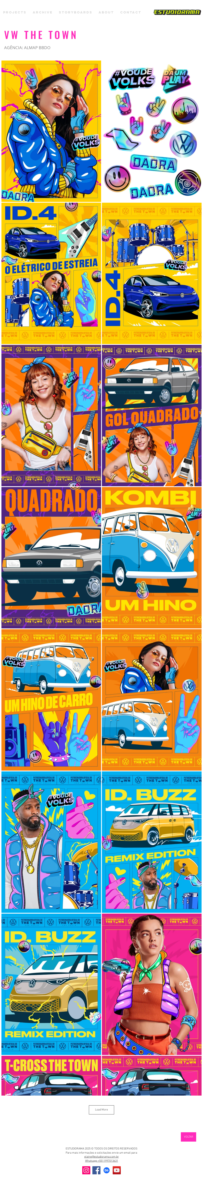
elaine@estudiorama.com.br (101, 1157)
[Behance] (107, 1170)
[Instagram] (86, 1170)
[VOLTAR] (188, 1137)
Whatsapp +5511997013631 (101, 1161)
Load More (101, 1110)
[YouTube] (117, 1170)
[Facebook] (96, 1170)
